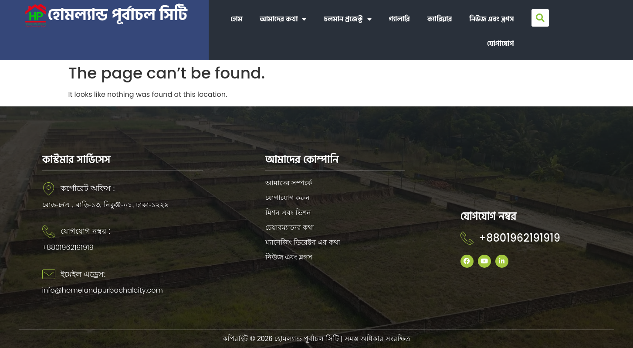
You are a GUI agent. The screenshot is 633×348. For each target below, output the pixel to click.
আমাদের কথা (283, 19)
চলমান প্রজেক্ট (347, 19)
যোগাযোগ (500, 43)
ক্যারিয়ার (439, 19)
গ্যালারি (399, 19)
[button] (540, 18)
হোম (236, 19)
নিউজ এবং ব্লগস (491, 19)
